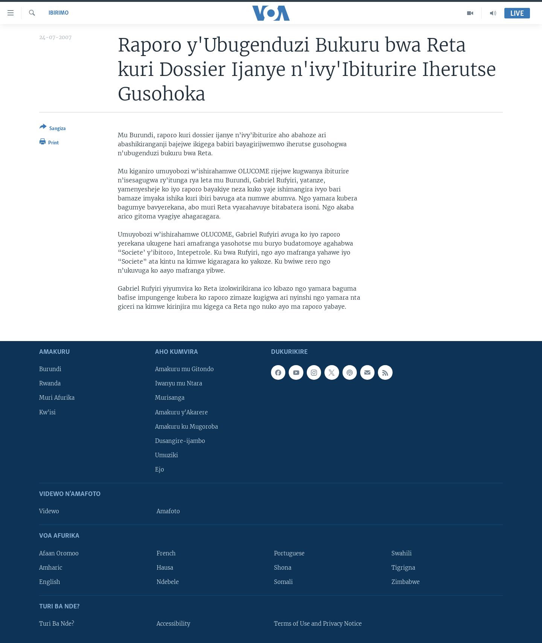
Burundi (50, 369)
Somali (283, 582)
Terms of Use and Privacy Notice (318, 623)
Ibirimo (59, 13)
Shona (282, 567)
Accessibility (173, 623)
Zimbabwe (405, 582)
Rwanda (50, 384)
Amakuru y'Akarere (181, 412)
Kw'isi (47, 412)
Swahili (401, 553)
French (166, 553)
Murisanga (169, 398)
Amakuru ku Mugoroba (186, 426)
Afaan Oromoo (59, 553)
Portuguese (289, 553)
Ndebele (168, 582)
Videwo (49, 511)
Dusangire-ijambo (180, 441)
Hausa (165, 567)
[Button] (53, 129)
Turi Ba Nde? (56, 623)
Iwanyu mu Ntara (178, 384)
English (49, 582)
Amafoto (168, 511)
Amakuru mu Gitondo (184, 369)
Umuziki (166, 455)
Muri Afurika (57, 398)
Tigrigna (403, 567)
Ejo (159, 469)
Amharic (50, 567)
